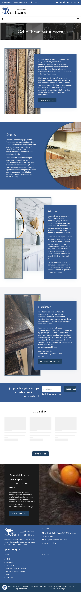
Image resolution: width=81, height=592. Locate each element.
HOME (8, 559)
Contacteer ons (18, 513)
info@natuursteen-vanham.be (57, 540)
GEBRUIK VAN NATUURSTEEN (16, 568)
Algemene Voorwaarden (62, 586)
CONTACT (10, 578)
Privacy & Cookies (46, 586)
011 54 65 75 (49, 536)
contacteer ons (47, 100)
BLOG (8, 575)
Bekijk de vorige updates (51, 394)
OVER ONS (9, 562)
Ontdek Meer (40, 454)
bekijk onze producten (49, 361)
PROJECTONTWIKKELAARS (15, 571)
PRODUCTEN (10, 565)
